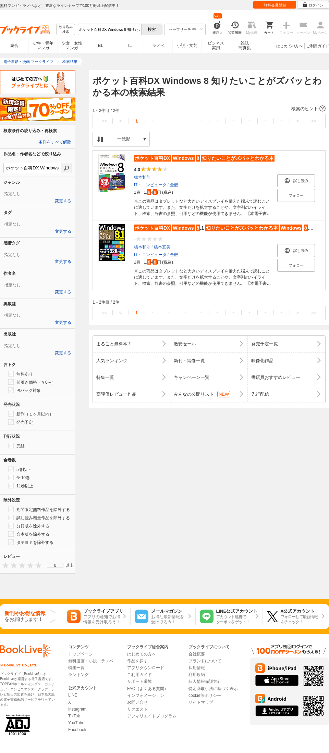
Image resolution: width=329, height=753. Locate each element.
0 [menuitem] (55, 565)
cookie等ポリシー (204, 695)
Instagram (77, 709)
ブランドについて (204, 661)
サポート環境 (139, 681)
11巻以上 (20, 485)
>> (313, 121)
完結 (16, 445)
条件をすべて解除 (54, 142)
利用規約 (196, 674)
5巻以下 (19, 469)
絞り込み (66, 29)
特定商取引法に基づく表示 (213, 688)
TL (129, 45)
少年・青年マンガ (43, 45)
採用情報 (196, 667)
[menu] (55, 565)
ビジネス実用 (216, 45)
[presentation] (4, 565)
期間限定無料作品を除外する (39, 509)
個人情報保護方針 (204, 681)
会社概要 (196, 654)
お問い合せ (137, 702)
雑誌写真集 (245, 45)
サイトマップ (200, 702)
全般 (174, 184)
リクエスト (137, 709)
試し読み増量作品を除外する (39, 517)
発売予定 (20, 422)
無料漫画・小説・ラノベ (90, 661)
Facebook (77, 729)
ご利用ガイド (317, 46)
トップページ (80, 654)
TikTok (74, 716)
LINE (72, 695)
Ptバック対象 (24, 390)
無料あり (20, 373)
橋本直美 (162, 247)
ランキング (78, 674)
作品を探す (137, 661)
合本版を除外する (28, 534)
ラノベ (158, 45)
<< (104, 121)
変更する (63, 201)
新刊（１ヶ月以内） (30, 414)
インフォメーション (145, 695)
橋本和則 (142, 177)
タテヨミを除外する (30, 542)
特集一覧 (76, 667)
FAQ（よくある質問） (147, 688)
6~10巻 (19, 477)
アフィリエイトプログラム (151, 716)
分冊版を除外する (28, 525)
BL (100, 45)
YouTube (76, 722)
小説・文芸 (187, 45)
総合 (14, 45)
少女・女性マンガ (72, 45)
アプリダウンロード (145, 667)
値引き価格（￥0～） (32, 382)
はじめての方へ (289, 46)
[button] (209, 108)
